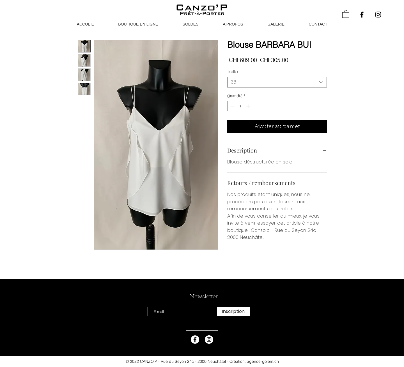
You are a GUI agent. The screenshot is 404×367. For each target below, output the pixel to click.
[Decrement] (231, 106)
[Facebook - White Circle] (195, 339)
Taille (232, 71)
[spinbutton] (240, 106)
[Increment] (248, 106)
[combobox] (277, 82)
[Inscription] (233, 311)
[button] (345, 14)
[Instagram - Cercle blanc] (209, 339)
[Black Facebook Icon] (362, 15)
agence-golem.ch (263, 361)
